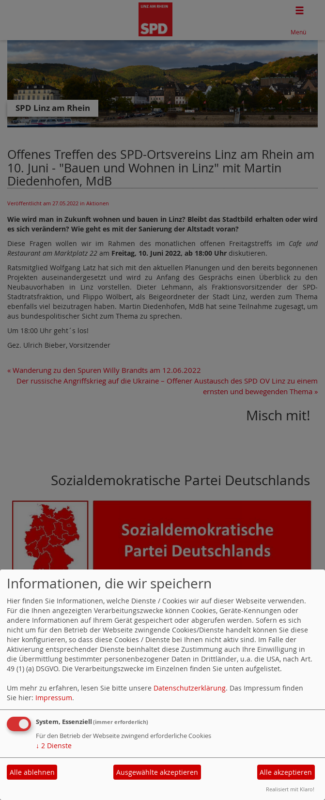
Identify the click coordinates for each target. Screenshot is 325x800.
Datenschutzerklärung (190, 687)
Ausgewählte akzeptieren (157, 772)
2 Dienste (54, 745)
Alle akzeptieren (286, 772)
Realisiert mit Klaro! (290, 789)
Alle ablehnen (32, 772)
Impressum (53, 697)
